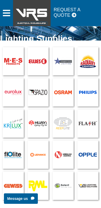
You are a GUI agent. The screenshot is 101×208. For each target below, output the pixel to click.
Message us (21, 198)
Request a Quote (67, 12)
